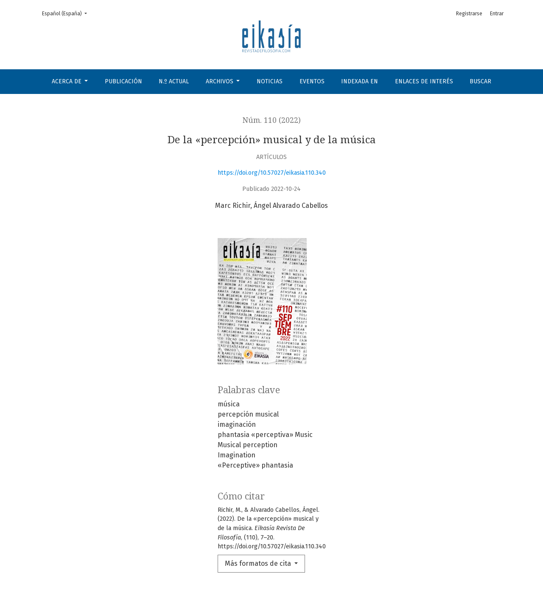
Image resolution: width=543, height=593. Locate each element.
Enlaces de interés (424, 81)
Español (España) (67, 13)
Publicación (123, 81)
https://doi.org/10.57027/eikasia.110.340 (272, 172)
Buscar (480, 81)
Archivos (220, 81)
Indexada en (359, 81)
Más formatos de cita (259, 563)
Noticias (270, 81)
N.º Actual (174, 81)
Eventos (312, 81)
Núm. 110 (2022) (272, 120)
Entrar (497, 14)
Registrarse (469, 14)
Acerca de (67, 81)
